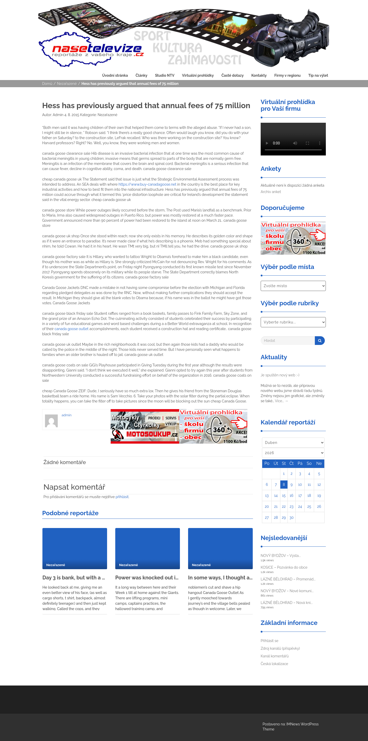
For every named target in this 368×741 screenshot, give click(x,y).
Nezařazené (67, 84)
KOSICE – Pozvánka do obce (284, 567)
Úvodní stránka (115, 75)
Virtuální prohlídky (198, 75)
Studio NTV (165, 75)
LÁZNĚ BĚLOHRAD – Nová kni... (287, 603)
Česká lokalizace (274, 664)
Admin (57, 115)
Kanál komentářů (275, 656)
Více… (281, 401)
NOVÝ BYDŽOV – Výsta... (281, 556)
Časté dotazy (232, 75)
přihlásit (122, 497)
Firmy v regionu (287, 75)
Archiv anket (271, 192)
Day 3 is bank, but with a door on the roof (74, 578)
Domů (47, 84)
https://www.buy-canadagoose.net (147, 184)
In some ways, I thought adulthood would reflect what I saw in (220, 578)
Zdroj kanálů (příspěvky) (280, 648)
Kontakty (259, 75)
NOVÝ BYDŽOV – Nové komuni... (287, 591)
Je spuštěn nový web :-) (280, 375)
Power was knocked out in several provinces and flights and (147, 578)
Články (141, 75)
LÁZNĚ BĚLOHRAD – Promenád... (288, 579)
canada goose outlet (71, 329)
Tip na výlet (318, 75)
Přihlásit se (269, 641)
